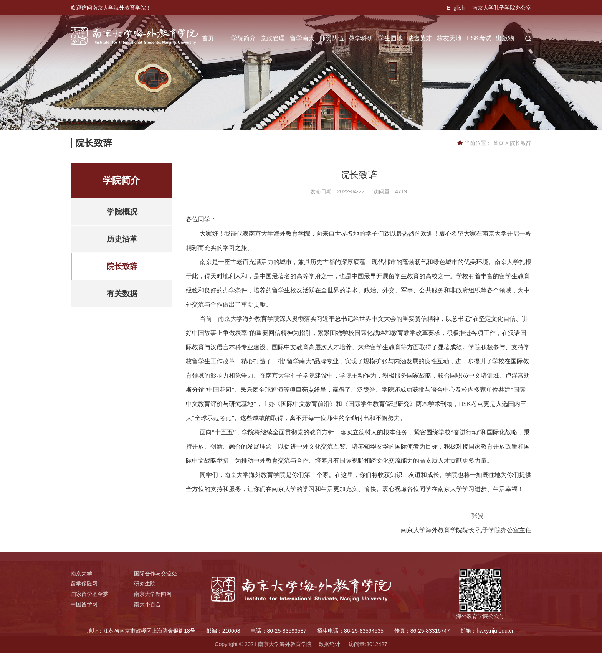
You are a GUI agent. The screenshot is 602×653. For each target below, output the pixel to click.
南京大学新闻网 (153, 594)
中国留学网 (84, 604)
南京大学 (81, 574)
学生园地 (390, 38)
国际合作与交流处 (155, 574)
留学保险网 (84, 583)
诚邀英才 (419, 38)
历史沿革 (122, 239)
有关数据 (122, 293)
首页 (208, 38)
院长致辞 (520, 143)
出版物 (505, 38)
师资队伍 (331, 38)
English (456, 8)
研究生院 (144, 583)
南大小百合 (147, 604)
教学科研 (361, 38)
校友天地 (449, 38)
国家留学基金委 (89, 594)
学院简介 (243, 38)
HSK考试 (478, 38)
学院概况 (122, 212)
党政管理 (272, 38)
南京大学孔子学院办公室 (501, 8)
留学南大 (302, 38)
